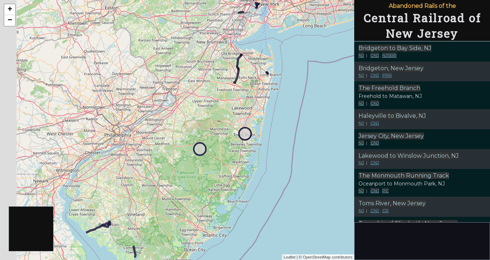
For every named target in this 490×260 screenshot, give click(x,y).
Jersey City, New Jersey (391, 136)
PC (385, 190)
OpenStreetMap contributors (327, 257)
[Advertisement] (31, 229)
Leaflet (290, 257)
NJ (361, 55)
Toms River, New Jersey (392, 203)
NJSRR (389, 55)
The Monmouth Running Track (404, 175)
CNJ (374, 55)
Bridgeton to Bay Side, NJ (395, 48)
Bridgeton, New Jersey (391, 68)
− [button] (10, 20)
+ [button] (10, 9)
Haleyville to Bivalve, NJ (392, 115)
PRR (387, 75)
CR (385, 210)
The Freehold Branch (389, 88)
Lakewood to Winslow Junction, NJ (409, 155)
